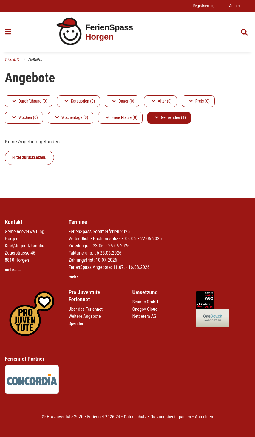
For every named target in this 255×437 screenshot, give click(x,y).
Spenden (77, 323)
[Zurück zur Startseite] (127, 32)
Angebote (36, 59)
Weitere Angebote (85, 316)
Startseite (12, 59)
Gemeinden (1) (170, 117)
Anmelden (236, 5)
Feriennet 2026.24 (102, 416)
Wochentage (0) (71, 117)
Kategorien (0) (79, 101)
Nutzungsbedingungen (171, 416)
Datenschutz (134, 416)
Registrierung (202, 5)
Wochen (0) (25, 117)
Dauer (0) (123, 101)
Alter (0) (162, 101)
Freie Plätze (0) (121, 117)
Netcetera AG (144, 316)
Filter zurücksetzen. (29, 157)
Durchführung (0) (29, 101)
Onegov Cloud (145, 309)
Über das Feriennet (86, 309)
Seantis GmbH (145, 302)
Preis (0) (199, 101)
